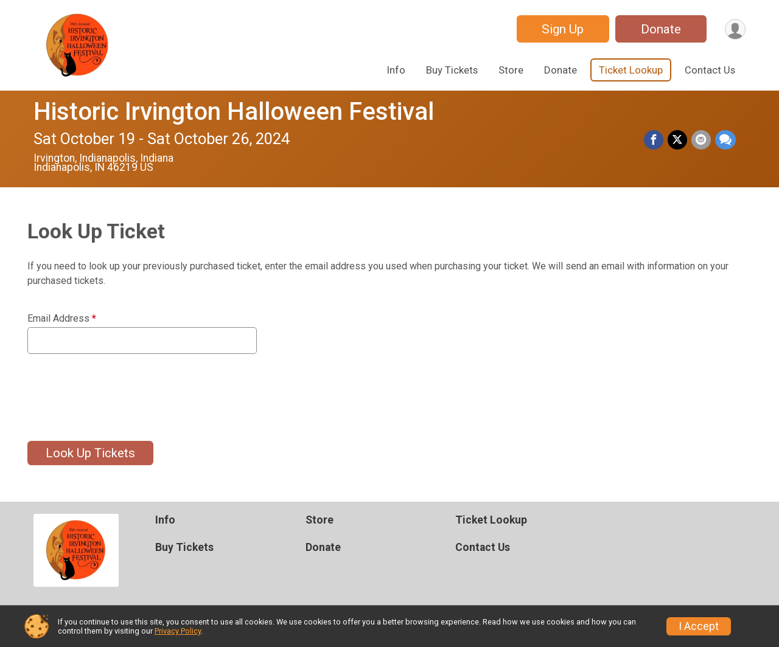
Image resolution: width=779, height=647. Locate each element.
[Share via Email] (701, 140)
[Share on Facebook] (655, 140)
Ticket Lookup (631, 70)
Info (396, 70)
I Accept (699, 626)
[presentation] (119, 389)
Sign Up (561, 29)
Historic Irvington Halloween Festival (233, 111)
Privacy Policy (178, 630)
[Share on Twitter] (678, 140)
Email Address (61, 318)
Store (510, 70)
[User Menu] (734, 29)
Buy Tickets (452, 70)
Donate (659, 29)
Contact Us (710, 70)
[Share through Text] (725, 140)
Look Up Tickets (90, 453)
